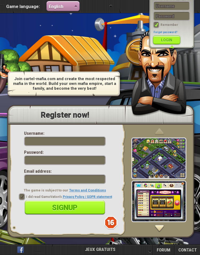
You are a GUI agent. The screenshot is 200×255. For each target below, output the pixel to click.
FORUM (163, 250)
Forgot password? (166, 32)
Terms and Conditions (87, 190)
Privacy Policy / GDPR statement (87, 197)
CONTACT (187, 250)
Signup (64, 207)
